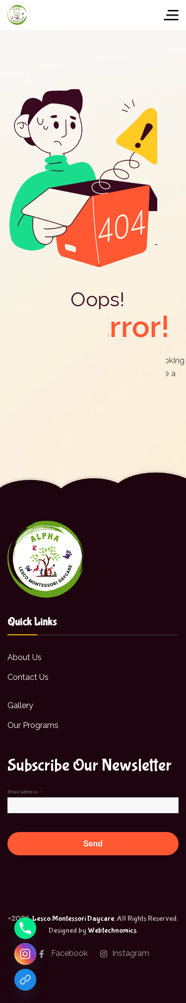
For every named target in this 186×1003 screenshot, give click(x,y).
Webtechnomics (112, 930)
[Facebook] (25, 980)
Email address (24, 791)
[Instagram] (25, 954)
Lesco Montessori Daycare (73, 918)
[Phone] (25, 928)
